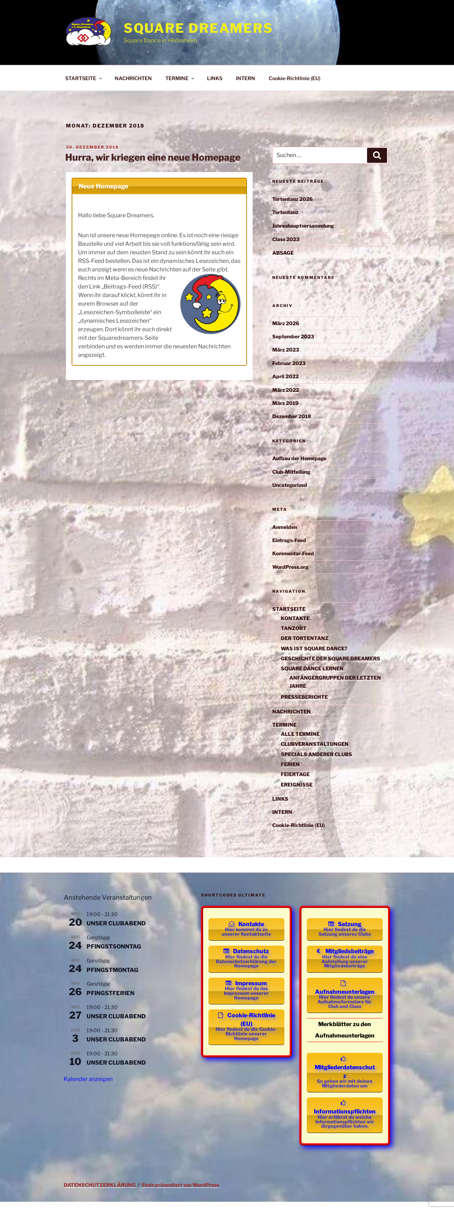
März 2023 (285, 350)
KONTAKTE (295, 618)
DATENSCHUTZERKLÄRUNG (100, 1194)
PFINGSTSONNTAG (114, 946)
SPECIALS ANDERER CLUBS (316, 754)
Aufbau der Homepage (299, 458)
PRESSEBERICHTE (304, 697)
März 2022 (285, 390)
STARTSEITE (84, 78)
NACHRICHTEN (133, 78)
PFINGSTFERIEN (110, 993)
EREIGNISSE (297, 784)
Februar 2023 (288, 363)
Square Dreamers (198, 28)
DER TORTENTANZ (305, 638)
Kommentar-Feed (293, 553)
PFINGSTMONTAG (112, 970)
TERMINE (180, 78)
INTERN (245, 78)
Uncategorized (289, 485)
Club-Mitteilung (291, 472)
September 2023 (293, 336)
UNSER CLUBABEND (116, 923)
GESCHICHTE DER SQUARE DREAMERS (330, 658)
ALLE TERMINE (300, 734)
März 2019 (285, 403)
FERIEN (290, 764)
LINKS (214, 78)
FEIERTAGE (295, 774)
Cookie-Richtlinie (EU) (294, 78)
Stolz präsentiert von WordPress (180, 1194)
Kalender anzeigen (88, 1079)
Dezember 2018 (291, 416)
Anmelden (284, 527)
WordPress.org (290, 567)
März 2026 (285, 323)
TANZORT (293, 628)
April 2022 (285, 376)
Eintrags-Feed (289, 540)
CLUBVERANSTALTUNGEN (315, 744)
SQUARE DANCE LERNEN (312, 668)
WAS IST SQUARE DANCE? (314, 648)
